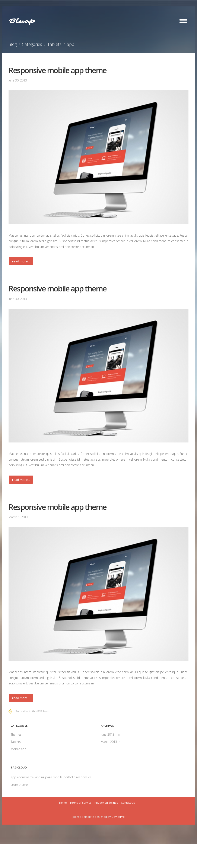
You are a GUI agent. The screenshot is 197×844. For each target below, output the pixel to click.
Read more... (21, 261)
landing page (44, 777)
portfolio (69, 777)
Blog (13, 44)
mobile (58, 777)
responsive (83, 777)
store (15, 785)
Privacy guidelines (106, 803)
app (14, 777)
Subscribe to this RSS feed (32, 711)
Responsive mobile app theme (58, 70)
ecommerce (26, 777)
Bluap (22, 21)
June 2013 (110, 734)
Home (63, 803)
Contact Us (128, 803)
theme (23, 785)
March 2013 (111, 742)
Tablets (54, 44)
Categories (32, 44)
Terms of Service (81, 803)
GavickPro (118, 817)
